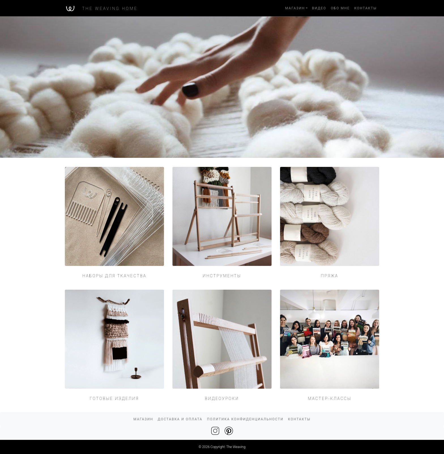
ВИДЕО (319, 8)
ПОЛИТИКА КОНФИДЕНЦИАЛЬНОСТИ (245, 419)
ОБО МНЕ (340, 8)
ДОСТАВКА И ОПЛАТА (180, 419)
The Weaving (236, 447)
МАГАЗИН (295, 8)
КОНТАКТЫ (365, 8)
